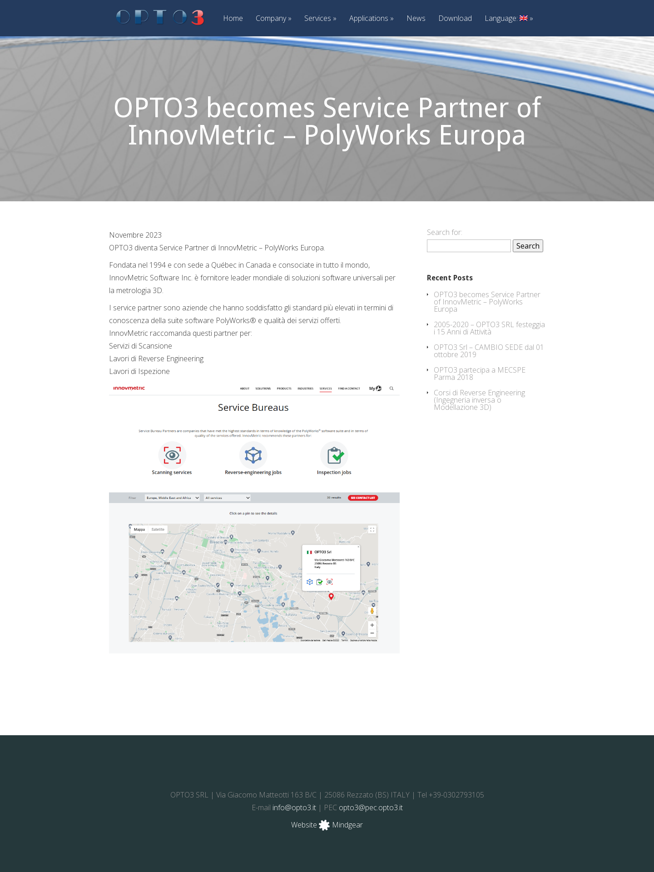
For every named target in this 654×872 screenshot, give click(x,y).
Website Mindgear (327, 825)
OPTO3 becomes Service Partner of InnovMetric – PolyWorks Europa (487, 301)
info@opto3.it (294, 807)
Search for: (444, 232)
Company (274, 19)
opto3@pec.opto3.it (371, 807)
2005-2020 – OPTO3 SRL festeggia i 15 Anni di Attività (489, 328)
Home (233, 19)
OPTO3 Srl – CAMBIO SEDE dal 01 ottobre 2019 (489, 350)
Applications (371, 19)
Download (455, 19)
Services (320, 19)
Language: (509, 19)
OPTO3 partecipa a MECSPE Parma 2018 (479, 373)
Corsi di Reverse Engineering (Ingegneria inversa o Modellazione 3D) (479, 400)
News (416, 19)
